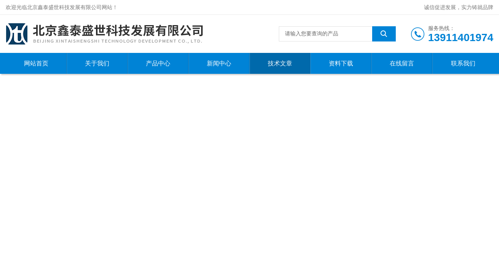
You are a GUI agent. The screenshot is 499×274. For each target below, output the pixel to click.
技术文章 (280, 63)
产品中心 (158, 63)
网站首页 (36, 63)
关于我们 (97, 63)
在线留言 (402, 63)
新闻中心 (219, 63)
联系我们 (463, 63)
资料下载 (341, 63)
